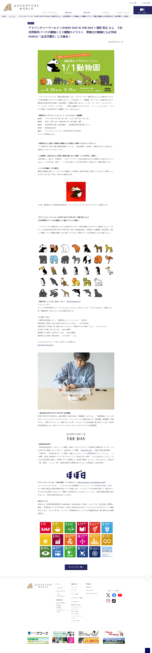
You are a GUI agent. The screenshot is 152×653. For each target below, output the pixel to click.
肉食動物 (58, 605)
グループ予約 (132, 2)
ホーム (58, 584)
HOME (4, 16)
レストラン (74, 589)
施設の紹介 (87, 12)
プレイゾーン (74, 587)
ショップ (73, 592)
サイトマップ (89, 590)
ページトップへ (147, 577)
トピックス (12, 16)
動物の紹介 (68, 12)
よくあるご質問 (146, 2)
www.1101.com (86, 450)
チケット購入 (142, 12)
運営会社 (88, 584)
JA (147, 650)
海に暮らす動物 (60, 603)
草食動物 (58, 607)
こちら (52, 134)
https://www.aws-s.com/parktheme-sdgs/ (91, 482)
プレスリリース (61, 591)
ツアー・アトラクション (50, 12)
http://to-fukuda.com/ (73, 301)
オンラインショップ (123, 12)
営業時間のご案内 (75, 605)
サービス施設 (74, 594)
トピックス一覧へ (77, 567)
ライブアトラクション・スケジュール (77, 608)
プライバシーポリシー (92, 593)
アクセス (73, 618)
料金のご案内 (74, 611)
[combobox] (147, 650)
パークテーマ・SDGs (77, 598)
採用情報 (88, 587)
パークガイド (106, 12)
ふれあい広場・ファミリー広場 (62, 611)
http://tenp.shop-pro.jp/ (45, 345)
